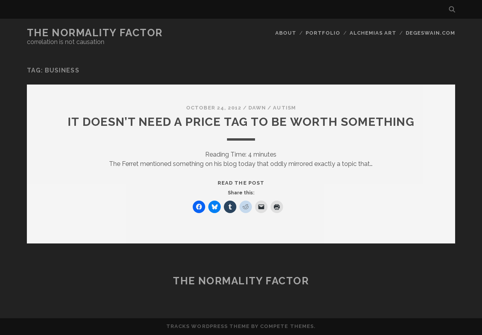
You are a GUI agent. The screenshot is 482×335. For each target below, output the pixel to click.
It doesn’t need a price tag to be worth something (241, 122)
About (285, 33)
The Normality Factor (95, 33)
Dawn (257, 108)
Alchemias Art (373, 33)
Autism (284, 108)
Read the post (241, 183)
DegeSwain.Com (431, 33)
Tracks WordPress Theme (208, 326)
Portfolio (323, 33)
